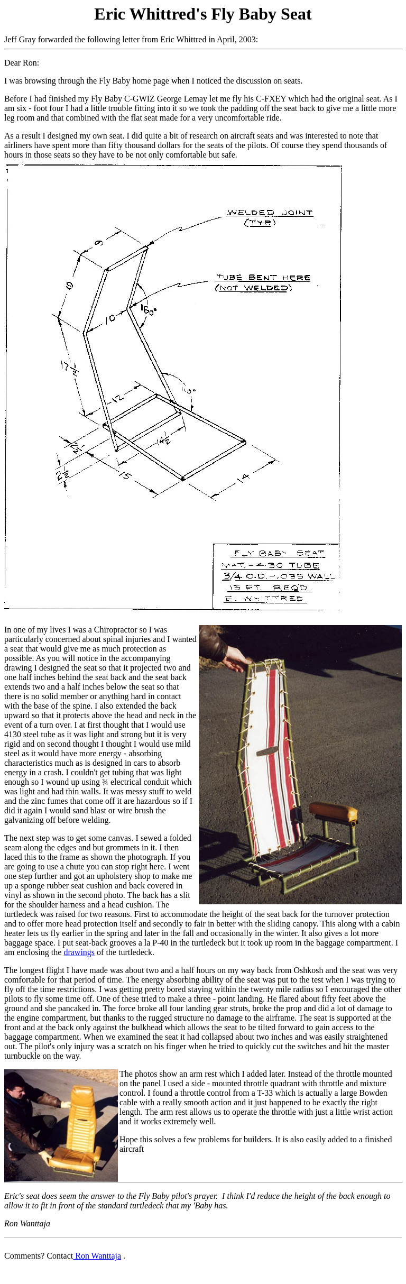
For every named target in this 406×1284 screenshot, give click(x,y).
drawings (79, 952)
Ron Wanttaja (97, 1255)
